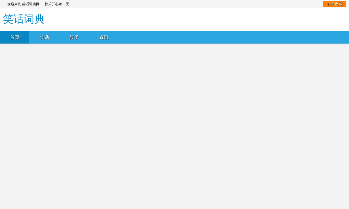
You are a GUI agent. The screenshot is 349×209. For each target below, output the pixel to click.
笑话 (44, 37)
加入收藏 (334, 4)
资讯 (103, 37)
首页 (14, 37)
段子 (74, 37)
